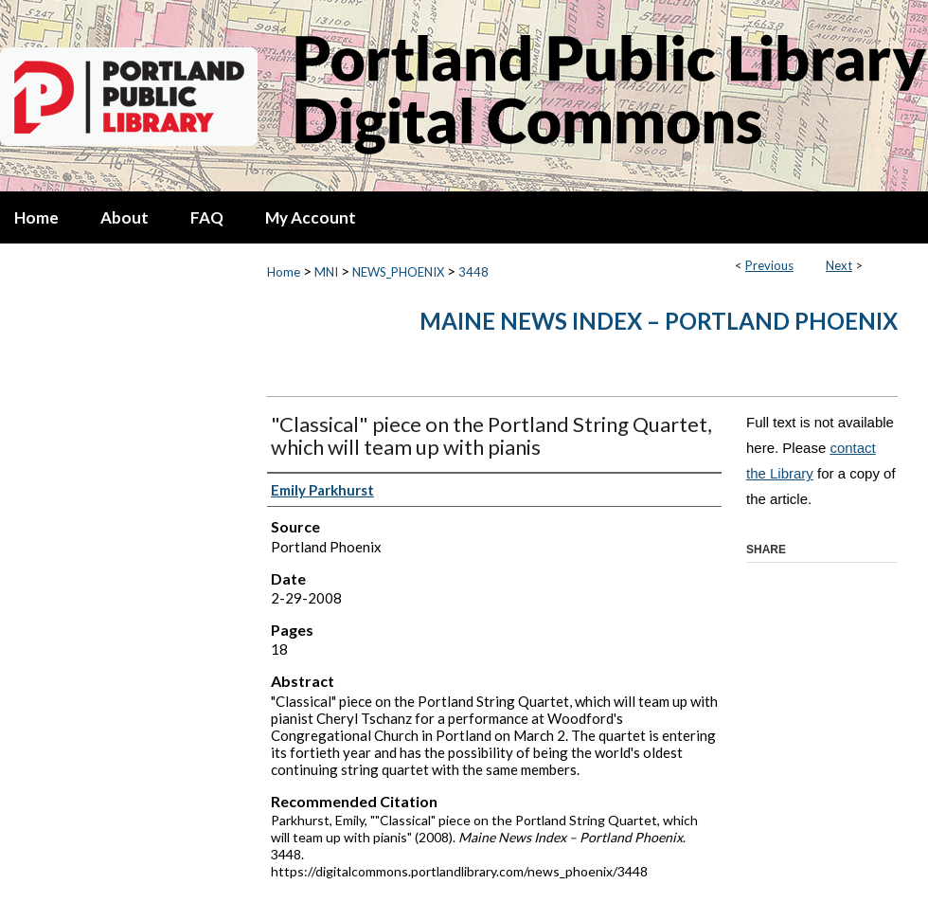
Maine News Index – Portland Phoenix (658, 320)
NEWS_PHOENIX (398, 272)
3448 (473, 272)
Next (839, 265)
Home (283, 272)
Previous (769, 265)
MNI (326, 272)
